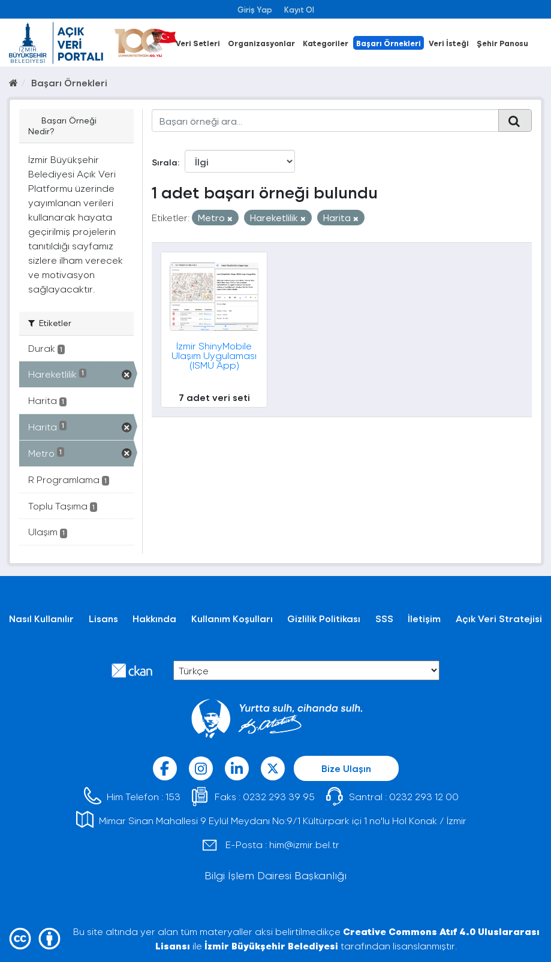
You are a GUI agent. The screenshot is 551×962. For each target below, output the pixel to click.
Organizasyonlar (261, 43)
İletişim (424, 618)
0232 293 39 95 (279, 796)
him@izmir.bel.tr (304, 844)
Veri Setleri (198, 43)
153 (172, 796)
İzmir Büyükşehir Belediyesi (271, 945)
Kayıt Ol (299, 9)
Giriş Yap (254, 9)
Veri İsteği (449, 43)
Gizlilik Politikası (323, 618)
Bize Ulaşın (346, 768)
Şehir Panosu (502, 43)
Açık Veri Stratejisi (499, 618)
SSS (384, 618)
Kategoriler (325, 43)
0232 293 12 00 (424, 796)
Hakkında (154, 618)
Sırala (164, 162)
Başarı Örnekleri (388, 43)
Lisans (103, 618)
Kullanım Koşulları (232, 618)
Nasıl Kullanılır (41, 618)
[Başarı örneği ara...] (325, 120)
